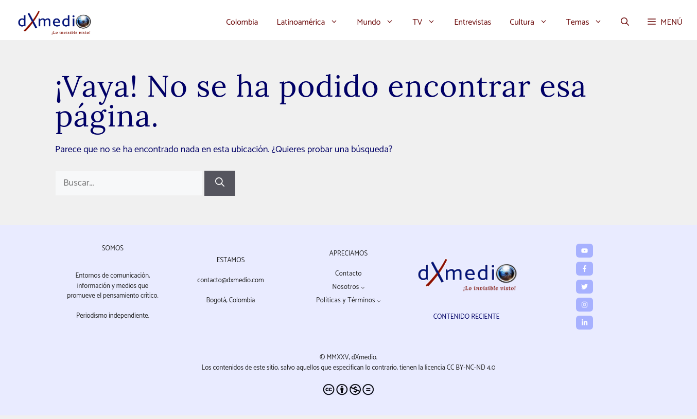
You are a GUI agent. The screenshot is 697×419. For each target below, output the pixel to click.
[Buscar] (219, 183)
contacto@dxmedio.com (230, 280)
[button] (625, 22)
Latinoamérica (311, 22)
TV (428, 22)
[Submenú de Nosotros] (363, 287)
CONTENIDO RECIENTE (466, 317)
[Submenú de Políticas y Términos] (379, 301)
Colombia (242, 22)
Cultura (533, 22)
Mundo (380, 22)
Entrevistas (472, 22)
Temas (589, 22)
